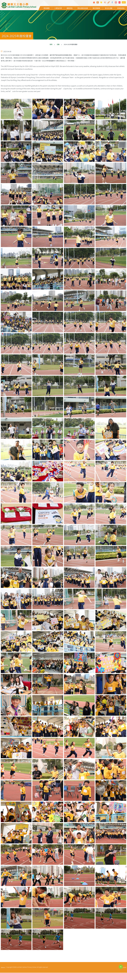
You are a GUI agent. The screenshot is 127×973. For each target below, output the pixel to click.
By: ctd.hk (124, 967)
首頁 (51, 45)
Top (121, 967)
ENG (124, 2)
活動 (58, 45)
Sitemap (3, 967)
